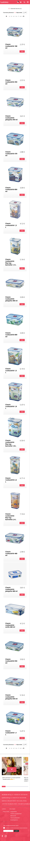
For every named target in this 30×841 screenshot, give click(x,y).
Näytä (22, 51)
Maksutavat (13, 815)
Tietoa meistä (6, 811)
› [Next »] (24, 16)
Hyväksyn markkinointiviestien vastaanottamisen (16, 828)
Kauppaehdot (13, 811)
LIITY (16, 831)
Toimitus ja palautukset (15, 813)
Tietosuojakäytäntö (15, 817)
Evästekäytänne (14, 820)
